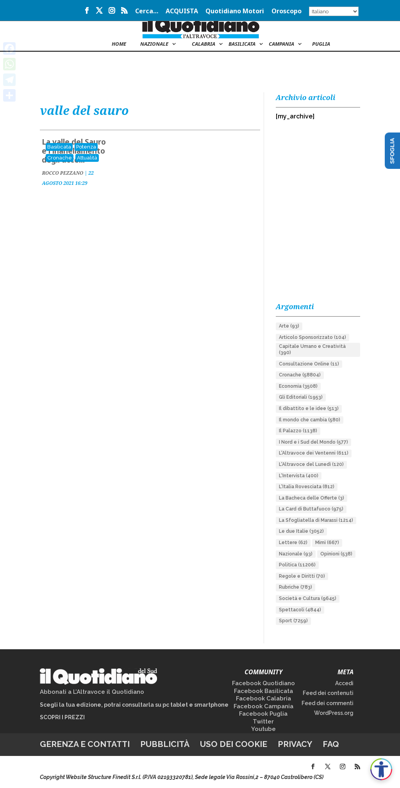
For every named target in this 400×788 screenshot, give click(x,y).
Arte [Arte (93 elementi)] (289, 326)
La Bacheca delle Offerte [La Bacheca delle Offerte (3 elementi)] (311, 498)
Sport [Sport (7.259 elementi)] (293, 620)
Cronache (59, 158)
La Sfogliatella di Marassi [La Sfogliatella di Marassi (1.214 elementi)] (316, 520)
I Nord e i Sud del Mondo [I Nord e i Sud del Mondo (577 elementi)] (313, 442)
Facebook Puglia (263, 713)
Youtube (263, 728)
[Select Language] (334, 11)
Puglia (321, 44)
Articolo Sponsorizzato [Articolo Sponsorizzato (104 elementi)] (312, 337)
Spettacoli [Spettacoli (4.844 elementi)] (300, 609)
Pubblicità (164, 744)
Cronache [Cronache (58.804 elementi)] (300, 375)
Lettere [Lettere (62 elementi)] (293, 542)
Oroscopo (286, 11)
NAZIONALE (154, 44)
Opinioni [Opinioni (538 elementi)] (336, 554)
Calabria (203, 44)
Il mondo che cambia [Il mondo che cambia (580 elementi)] (309, 420)
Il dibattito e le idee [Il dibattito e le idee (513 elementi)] (309, 408)
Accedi (344, 683)
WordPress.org (334, 713)
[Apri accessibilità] (381, 769)
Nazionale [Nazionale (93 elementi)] (295, 554)
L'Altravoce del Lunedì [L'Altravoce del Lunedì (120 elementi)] (311, 464)
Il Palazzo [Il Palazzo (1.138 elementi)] (298, 430)
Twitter (263, 721)
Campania (281, 44)
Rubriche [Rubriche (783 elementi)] (295, 587)
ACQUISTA (182, 11)
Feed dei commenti (328, 703)
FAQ (331, 744)
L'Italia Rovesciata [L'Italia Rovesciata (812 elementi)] (306, 486)
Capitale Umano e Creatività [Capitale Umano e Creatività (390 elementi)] (312, 349)
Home (119, 44)
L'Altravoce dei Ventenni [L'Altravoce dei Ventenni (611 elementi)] (313, 453)
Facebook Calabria (263, 698)
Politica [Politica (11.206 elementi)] (297, 565)
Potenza (86, 147)
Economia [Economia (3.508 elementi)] (298, 386)
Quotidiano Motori (234, 11)
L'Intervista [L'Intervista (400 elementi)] (298, 475)
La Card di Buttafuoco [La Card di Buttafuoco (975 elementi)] (311, 509)
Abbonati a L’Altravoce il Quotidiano (92, 691)
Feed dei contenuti (328, 693)
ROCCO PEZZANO (62, 173)
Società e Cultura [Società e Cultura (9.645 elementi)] (307, 598)
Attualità (87, 158)
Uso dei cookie (233, 744)
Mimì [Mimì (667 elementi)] (327, 542)
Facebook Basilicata (263, 691)
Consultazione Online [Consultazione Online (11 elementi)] (309, 364)
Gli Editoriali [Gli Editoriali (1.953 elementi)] (301, 397)
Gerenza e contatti (85, 744)
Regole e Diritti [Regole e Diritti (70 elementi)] (302, 576)
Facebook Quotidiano (263, 683)
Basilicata (242, 44)
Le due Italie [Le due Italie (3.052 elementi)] (301, 531)
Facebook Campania (263, 706)
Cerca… (146, 11)
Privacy (295, 744)
